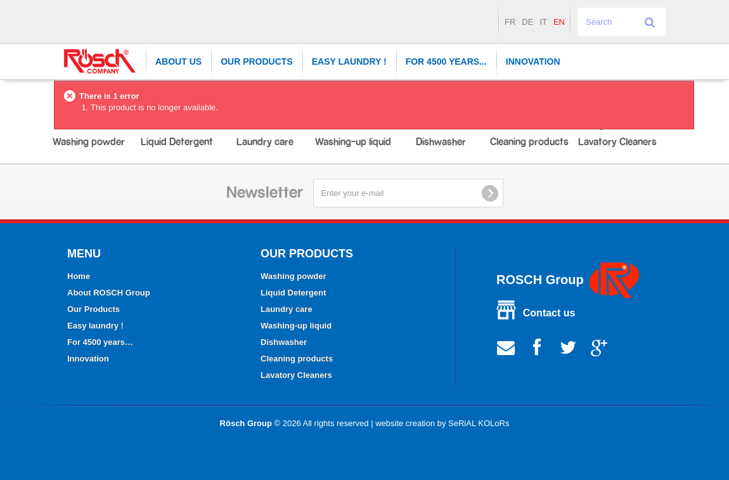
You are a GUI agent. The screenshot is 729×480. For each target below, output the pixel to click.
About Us (178, 61)
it (543, 22)
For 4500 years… (100, 342)
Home (78, 276)
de (527, 22)
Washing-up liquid (296, 325)
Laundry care (287, 309)
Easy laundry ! (349, 61)
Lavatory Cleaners (296, 375)
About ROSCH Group (108, 292)
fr (510, 22)
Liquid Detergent (293, 292)
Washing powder (293, 276)
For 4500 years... (446, 61)
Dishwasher (284, 342)
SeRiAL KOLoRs (478, 423)
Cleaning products (297, 358)
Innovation (533, 61)
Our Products (257, 61)
